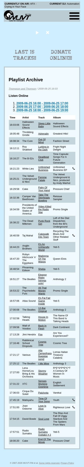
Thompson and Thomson (22, 88)
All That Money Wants (42, 290)
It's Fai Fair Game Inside (44, 301)
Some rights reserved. (49, 463)
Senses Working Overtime (43, 384)
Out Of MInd (42, 141)
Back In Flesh (42, 327)
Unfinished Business (44, 168)
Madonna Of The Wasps (43, 258)
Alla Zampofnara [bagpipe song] (45, 355)
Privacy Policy (67, 463)
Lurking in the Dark (43, 148)
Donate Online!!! (61, 55)
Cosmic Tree (42, 343)
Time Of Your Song (44, 400)
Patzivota (43, 392)
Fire (40, 334)
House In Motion (43, 318)
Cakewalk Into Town (43, 235)
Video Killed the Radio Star (44, 209)
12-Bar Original (42, 309)
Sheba (41, 269)
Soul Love (43, 418)
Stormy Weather (43, 372)
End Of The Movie (44, 441)
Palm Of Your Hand (44, 189)
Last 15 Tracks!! (24, 55)
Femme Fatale (42, 179)
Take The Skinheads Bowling (44, 197)
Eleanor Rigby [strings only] (42, 279)
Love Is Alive (42, 407)
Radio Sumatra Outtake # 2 (44, 432)
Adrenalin (43, 133)
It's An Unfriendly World (44, 247)
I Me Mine (43, 363)
